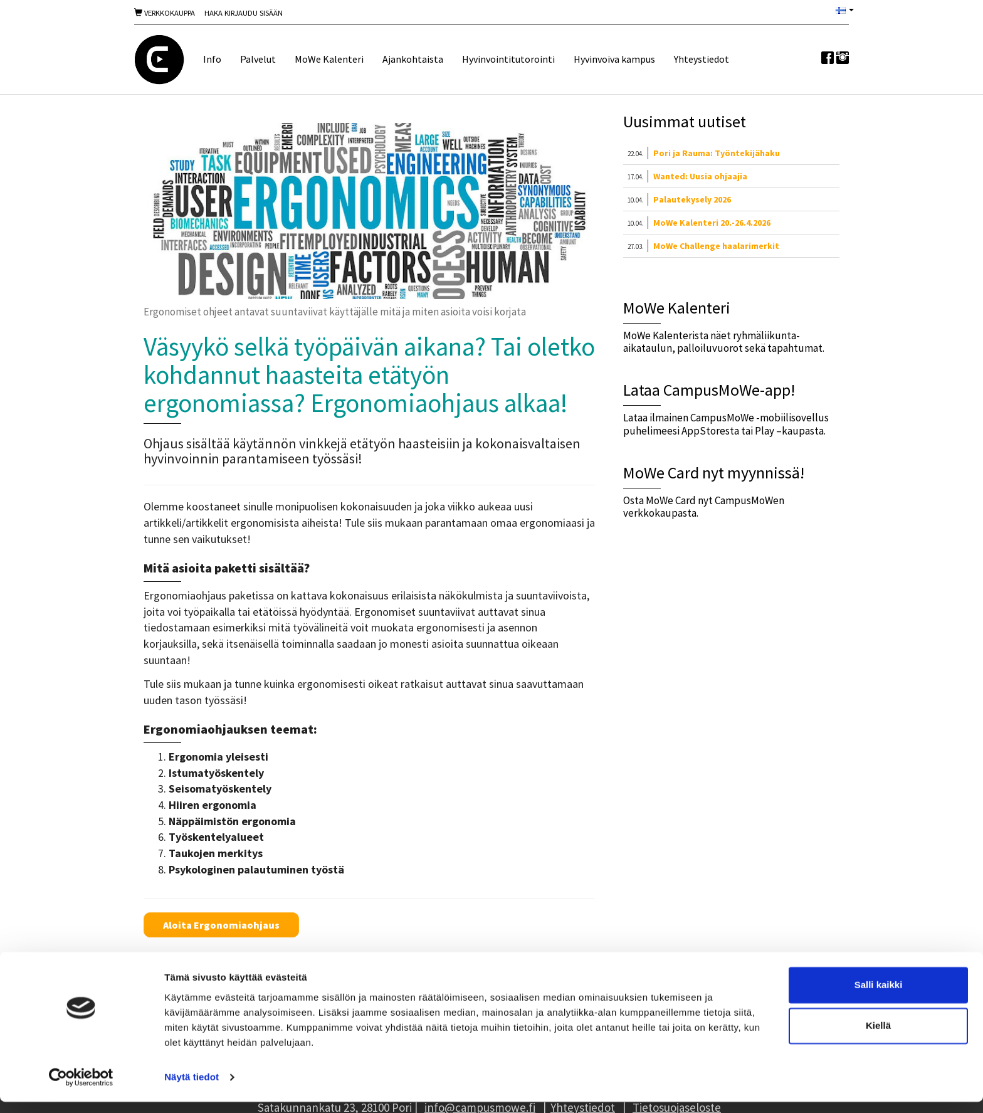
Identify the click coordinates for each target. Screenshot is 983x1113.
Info (212, 59)
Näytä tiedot (191, 1088)
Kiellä (878, 1036)
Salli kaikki (878, 996)
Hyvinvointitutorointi (508, 59)
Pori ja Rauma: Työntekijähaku (716, 153)
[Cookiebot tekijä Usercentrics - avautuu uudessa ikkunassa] (81, 1088)
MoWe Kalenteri (329, 59)
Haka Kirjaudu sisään (243, 13)
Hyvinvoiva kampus (614, 59)
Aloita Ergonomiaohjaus (221, 925)
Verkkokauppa (164, 13)
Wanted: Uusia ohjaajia (700, 176)
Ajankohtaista (412, 59)
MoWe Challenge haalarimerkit (716, 245)
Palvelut (258, 59)
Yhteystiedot (701, 59)
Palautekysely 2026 (692, 199)
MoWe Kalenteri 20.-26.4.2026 (711, 222)
